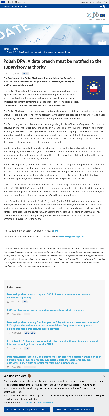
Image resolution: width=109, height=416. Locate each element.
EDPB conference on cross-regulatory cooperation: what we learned (45, 310)
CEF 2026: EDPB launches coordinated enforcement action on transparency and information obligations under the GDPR (52, 342)
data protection (45, 402)
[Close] (104, 376)
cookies (29, 402)
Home (6, 48)
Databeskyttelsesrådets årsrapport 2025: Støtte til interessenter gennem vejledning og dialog (48, 296)
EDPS (33, 333)
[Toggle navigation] (8, 16)
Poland (25, 73)
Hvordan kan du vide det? (94, 2)
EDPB (25, 302)
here (55, 230)
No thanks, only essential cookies (73, 409)
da (100, 6)
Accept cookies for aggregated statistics (27, 409)
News (15, 48)
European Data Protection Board (15, 6)
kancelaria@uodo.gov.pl (71, 236)
